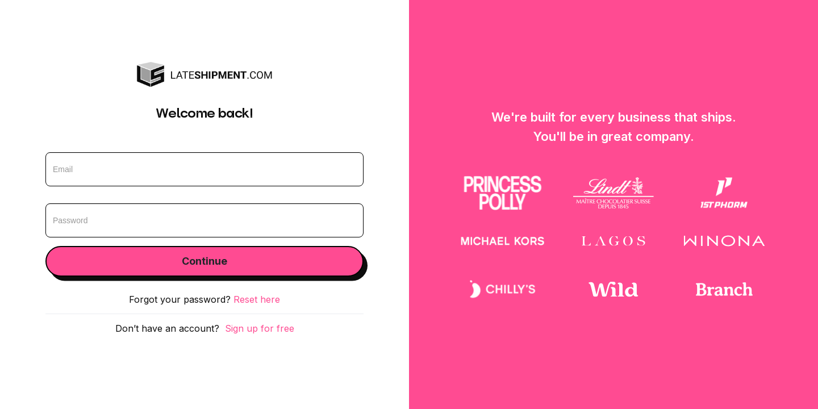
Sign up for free (259, 328)
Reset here (256, 299)
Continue (204, 261)
